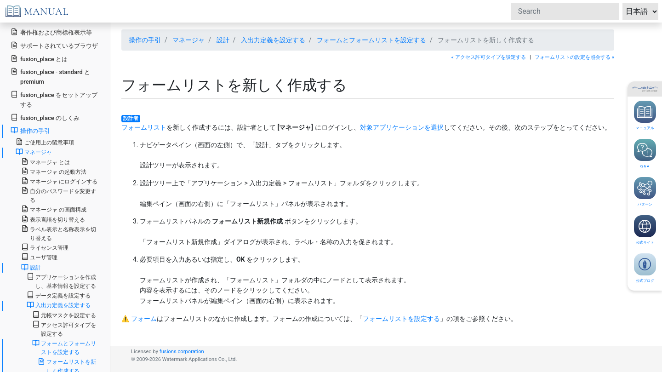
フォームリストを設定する (401, 318)
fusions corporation (182, 352)
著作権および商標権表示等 (51, 32)
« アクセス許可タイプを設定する (488, 57)
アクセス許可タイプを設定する (64, 328)
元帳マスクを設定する (64, 315)
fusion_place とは (39, 59)
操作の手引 (145, 40)
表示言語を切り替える (53, 219)
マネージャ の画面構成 (53, 209)
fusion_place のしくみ (45, 117)
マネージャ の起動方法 (53, 171)
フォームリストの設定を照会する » (574, 57)
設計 (223, 40)
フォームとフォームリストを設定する (371, 40)
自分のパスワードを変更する (58, 195)
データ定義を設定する (59, 295)
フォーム (144, 318)
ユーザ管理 (39, 257)
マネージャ (188, 40)
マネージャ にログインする (59, 181)
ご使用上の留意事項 (45, 142)
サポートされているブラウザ (54, 45)
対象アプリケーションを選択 (402, 127)
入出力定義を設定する (273, 40)
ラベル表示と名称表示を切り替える (58, 233)
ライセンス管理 (44, 247)
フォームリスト (143, 127)
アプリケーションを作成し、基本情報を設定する (61, 281)
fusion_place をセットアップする (54, 99)
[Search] (565, 11)
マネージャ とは (45, 162)
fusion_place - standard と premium (50, 76)
